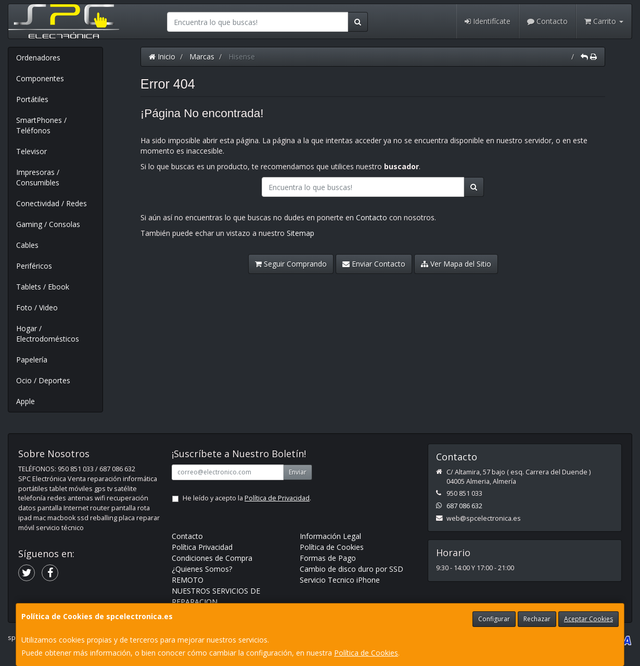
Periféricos (34, 266)
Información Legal (330, 536)
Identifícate (487, 21)
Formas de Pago (328, 558)
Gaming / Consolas (48, 224)
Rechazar (537, 618)
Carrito (603, 21)
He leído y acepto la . (247, 498)
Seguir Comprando (291, 264)
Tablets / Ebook (42, 287)
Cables (27, 245)
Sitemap (300, 233)
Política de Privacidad (277, 498)
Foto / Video (37, 307)
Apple (25, 401)
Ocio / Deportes (43, 380)
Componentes (40, 78)
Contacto (547, 21)
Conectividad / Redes (51, 203)
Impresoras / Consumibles (37, 177)
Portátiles (32, 99)
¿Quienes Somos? (202, 569)
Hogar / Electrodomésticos (47, 333)
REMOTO (187, 580)
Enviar (297, 472)
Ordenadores (38, 57)
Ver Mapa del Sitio (456, 264)
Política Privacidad (202, 547)
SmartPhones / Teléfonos (41, 125)
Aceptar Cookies (588, 618)
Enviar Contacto (373, 264)
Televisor (31, 151)
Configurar (494, 618)
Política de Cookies (366, 653)
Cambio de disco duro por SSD (351, 569)
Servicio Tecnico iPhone (340, 580)
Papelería (31, 360)
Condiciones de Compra (212, 558)
